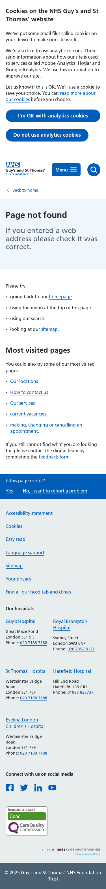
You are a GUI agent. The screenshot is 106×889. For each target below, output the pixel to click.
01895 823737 (81, 692)
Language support (25, 552)
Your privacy (18, 579)
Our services (22, 403)
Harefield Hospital (72, 671)
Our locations (24, 381)
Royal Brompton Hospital (70, 624)
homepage (60, 296)
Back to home (25, 190)
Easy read (15, 539)
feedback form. (55, 457)
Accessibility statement (29, 513)
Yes (9, 491)
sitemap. (50, 329)
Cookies (14, 526)
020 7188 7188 (33, 642)
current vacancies (28, 414)
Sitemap (14, 565)
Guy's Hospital (20, 621)
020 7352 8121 (81, 649)
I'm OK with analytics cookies (53, 115)
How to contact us (29, 392)
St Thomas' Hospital (26, 671)
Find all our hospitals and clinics (38, 592)
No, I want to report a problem (55, 491)
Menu (66, 170)
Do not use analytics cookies (47, 135)
